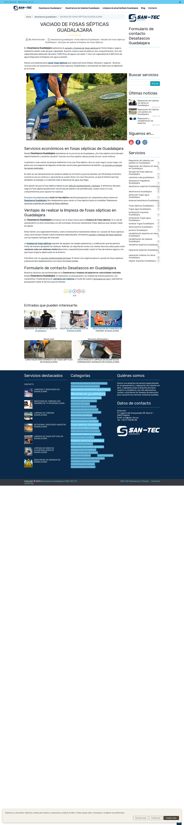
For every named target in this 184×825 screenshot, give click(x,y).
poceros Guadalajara (138, 230)
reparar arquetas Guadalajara (142, 261)
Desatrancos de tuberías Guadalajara (82, 8)
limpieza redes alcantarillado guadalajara (87, 447)
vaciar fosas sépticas (57, 63)
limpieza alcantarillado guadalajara (85, 428)
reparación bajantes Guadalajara (144, 250)
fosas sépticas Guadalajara (87, 39)
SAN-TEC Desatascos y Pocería (134, 481)
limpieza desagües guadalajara (82, 437)
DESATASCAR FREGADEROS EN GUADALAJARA (74, 329)
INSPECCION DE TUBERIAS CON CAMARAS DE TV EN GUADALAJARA (49, 402)
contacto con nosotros (63, 279)
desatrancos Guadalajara (140, 191)
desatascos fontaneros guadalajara (90, 389)
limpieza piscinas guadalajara (82, 444)
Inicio (28, 17)
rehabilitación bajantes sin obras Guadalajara (87, 458)
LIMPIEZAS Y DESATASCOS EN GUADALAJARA (47, 390)
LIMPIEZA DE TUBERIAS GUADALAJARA (44, 414)
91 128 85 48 (10, 2)
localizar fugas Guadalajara (141, 223)
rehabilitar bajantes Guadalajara (143, 245)
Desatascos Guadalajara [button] (50, 8)
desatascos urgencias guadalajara (83, 401)
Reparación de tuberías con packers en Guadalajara (148, 111)
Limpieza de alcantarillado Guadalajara (120, 8)
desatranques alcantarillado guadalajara (86, 412)
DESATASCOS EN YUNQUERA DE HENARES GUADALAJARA (107, 329)
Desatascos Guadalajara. (35, 200)
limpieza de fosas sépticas (39, 243)
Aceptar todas (171, 818)
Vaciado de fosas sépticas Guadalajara (85, 386)
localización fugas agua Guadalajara (140, 219)
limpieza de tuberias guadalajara (86, 434)
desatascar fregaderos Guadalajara (139, 182)
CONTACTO (29, 384)
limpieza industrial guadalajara (87, 440)
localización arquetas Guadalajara (138, 213)
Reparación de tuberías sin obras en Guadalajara (40, 329)
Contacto (152, 8)
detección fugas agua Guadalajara (139, 196)
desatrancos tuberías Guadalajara (83, 407)
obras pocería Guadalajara (141, 227)
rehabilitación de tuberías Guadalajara (85, 461)
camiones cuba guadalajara (141, 177)
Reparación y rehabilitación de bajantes (145, 120)
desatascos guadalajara (45, 17)
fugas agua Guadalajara (140, 209)
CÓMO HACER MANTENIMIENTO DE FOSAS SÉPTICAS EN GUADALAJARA (49, 361)
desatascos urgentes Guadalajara (144, 186)
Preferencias (155, 818)
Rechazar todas (140, 818)
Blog (143, 8)
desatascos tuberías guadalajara (86, 398)
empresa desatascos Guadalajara (144, 200)
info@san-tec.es (25, 2)
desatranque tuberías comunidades (84, 409)
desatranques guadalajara (81, 415)
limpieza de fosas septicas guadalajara (85, 431)
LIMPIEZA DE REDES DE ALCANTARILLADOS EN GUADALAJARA (44, 450)
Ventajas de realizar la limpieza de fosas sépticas (80, 42)
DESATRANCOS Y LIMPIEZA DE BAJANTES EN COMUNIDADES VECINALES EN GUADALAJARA (98, 361)
